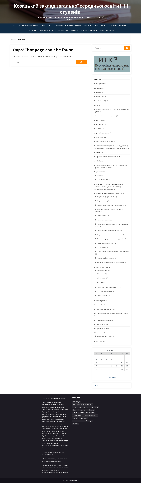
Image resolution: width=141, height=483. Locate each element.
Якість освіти (99, 341)
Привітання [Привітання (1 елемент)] (77, 415)
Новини (16, 26)
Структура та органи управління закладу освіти (113, 251)
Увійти (96, 385)
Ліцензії (99, 175)
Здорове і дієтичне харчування (105, 116)
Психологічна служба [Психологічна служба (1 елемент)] (90, 415)
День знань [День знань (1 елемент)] (94, 407)
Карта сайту (87, 26)
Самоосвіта (99, 305)
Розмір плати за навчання (105, 243)
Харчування (32, 31)
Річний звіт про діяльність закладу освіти (110, 239)
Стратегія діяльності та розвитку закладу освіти (111, 313)
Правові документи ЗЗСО (63, 26)
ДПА (96, 105)
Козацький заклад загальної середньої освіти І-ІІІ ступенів (71, 9)
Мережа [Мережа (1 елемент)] (91, 410)
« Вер (109, 377)
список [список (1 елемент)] (75, 424)
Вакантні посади (100, 101)
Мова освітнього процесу (104, 141)
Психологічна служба (30, 26)
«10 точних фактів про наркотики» (54, 398)
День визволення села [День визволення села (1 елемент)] (80, 407)
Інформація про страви (104, 336)
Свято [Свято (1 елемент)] (75, 418)
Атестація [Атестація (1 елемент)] (76, 402)
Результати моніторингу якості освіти (109, 235)
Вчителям (101, 278)
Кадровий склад (102, 201)
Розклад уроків (100, 301)
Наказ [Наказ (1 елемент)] (75, 413)
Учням (100, 282)
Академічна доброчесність (106, 197)
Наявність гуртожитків (104, 220)
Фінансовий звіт (100, 324)
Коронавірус (99, 124)
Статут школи (101, 247)
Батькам (98, 92)
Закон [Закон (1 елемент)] (75, 410)
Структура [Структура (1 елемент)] (83, 418)
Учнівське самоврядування (104, 320)
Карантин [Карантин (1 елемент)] (83, 410)
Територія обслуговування (106, 258)
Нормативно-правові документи (107, 287)
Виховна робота (61, 31)
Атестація (98, 88)
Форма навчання (46, 31)
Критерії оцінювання (102, 133)
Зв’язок (78, 26)
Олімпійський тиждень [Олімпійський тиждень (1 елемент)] (87, 413)
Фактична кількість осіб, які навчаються (110, 262)
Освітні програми (102, 179)
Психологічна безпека (104, 291)
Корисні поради (102, 270)
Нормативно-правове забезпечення (107, 157)
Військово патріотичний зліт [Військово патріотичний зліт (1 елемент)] (82, 404)
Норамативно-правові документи (84, 31)
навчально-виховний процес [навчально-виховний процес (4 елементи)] (82, 421)
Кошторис (98, 129)
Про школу (46, 26)
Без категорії (99, 96)
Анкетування (99, 84)
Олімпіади (98, 161)
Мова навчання (102, 216)
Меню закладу (100, 137)
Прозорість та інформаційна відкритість (111, 26)
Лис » (114, 377)
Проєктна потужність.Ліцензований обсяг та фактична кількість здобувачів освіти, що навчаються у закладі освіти (109, 186)
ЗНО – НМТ (99, 120)
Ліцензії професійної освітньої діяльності (110, 205)
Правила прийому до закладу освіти (109, 231)
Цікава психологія (103, 295)
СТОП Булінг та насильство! (104, 309)
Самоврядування (107, 31)
